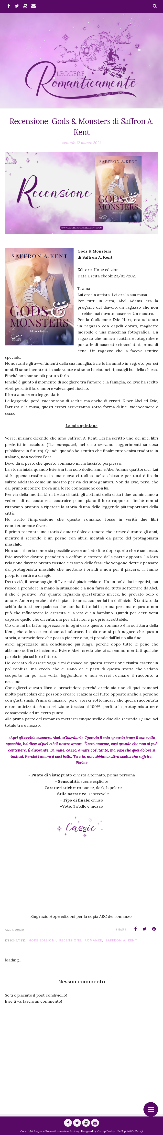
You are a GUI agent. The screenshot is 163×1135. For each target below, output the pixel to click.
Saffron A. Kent (121, 940)
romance (93, 940)
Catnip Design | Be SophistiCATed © (120, 1131)
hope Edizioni (42, 940)
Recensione (70, 940)
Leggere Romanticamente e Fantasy (56, 1131)
